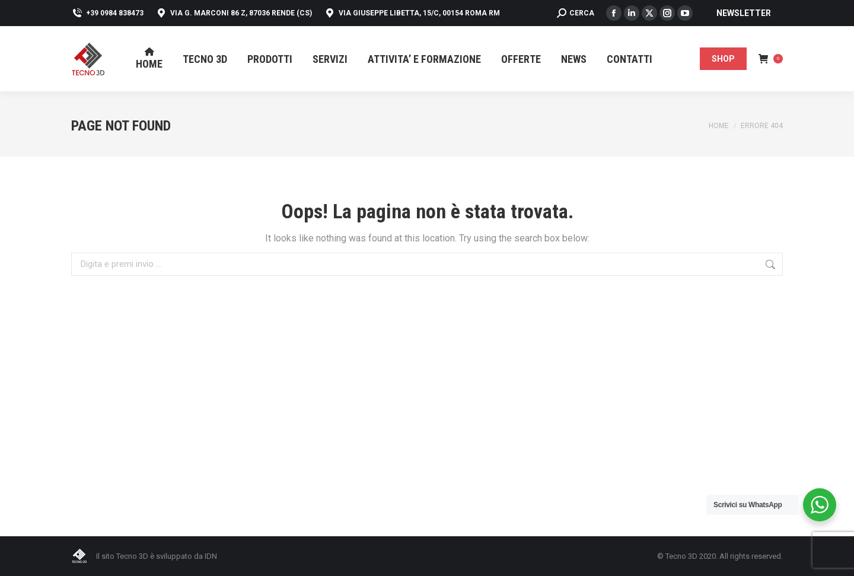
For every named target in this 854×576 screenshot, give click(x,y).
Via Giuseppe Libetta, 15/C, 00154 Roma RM (412, 13)
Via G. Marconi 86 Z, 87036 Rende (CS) (233, 13)
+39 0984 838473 (107, 13)
